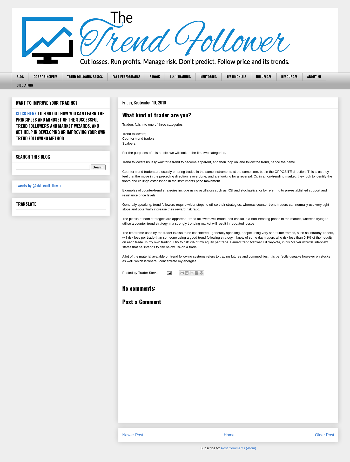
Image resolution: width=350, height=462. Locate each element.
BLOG (20, 76)
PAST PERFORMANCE (126, 76)
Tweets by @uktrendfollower (39, 185)
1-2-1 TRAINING (180, 76)
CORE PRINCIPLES (45, 76)
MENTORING (208, 76)
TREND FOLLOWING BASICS (85, 76)
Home (229, 435)
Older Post (324, 435)
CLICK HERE (26, 113)
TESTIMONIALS (236, 76)
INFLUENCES (264, 76)
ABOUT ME (314, 76)
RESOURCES (289, 76)
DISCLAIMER (25, 85)
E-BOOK (155, 76)
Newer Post (132, 435)
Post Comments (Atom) (238, 448)
